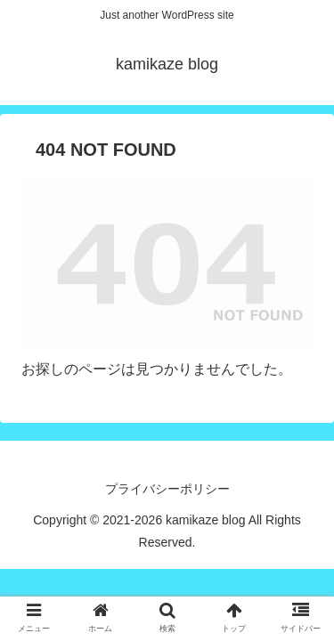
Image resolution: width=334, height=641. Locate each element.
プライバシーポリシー (167, 489)
